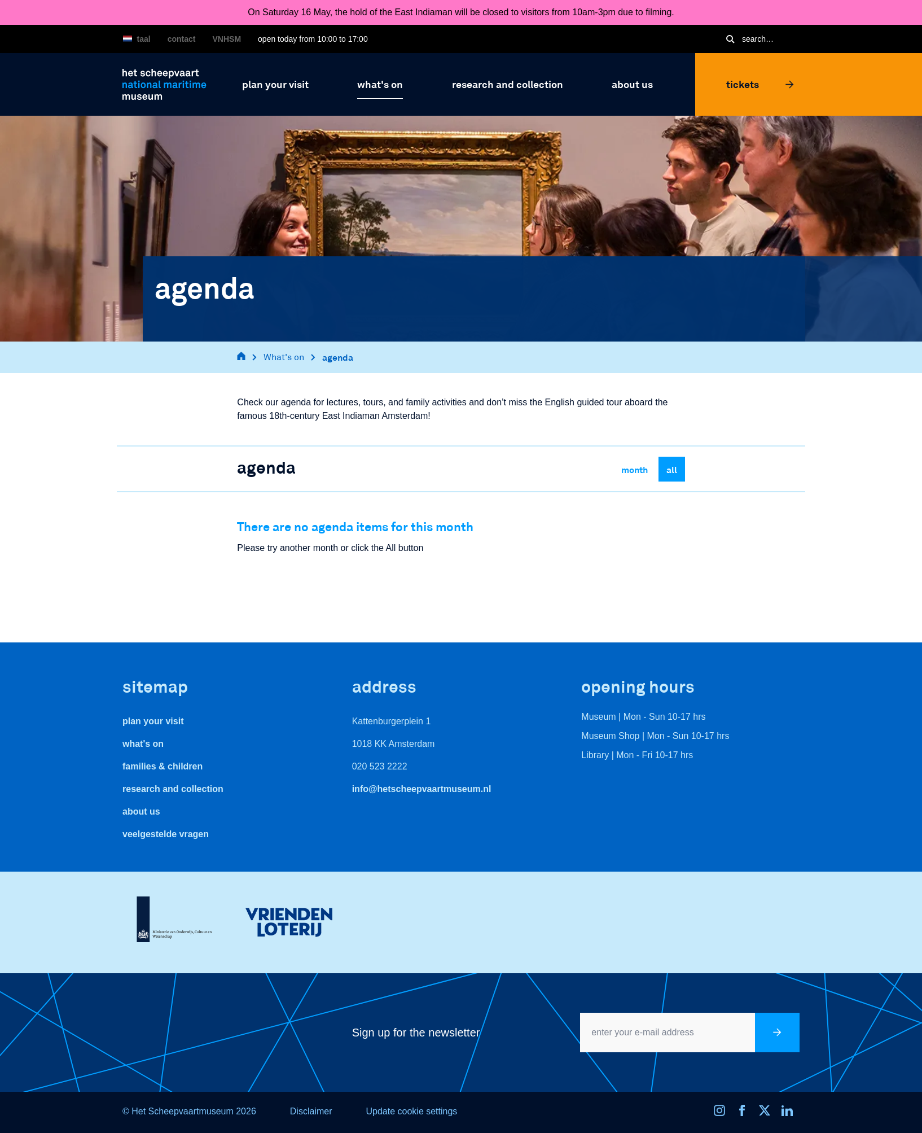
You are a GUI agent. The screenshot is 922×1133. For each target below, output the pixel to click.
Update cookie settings (411, 1111)
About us (141, 811)
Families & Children (162, 766)
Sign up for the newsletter (416, 1032)
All (671, 469)
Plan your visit (152, 721)
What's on (284, 357)
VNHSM (227, 38)
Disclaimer (311, 1111)
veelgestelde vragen (165, 834)
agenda (337, 357)
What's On (143, 744)
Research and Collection (172, 789)
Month (634, 469)
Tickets (760, 84)
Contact (182, 38)
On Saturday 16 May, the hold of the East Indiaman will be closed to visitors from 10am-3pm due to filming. (461, 12)
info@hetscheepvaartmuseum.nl (421, 789)
